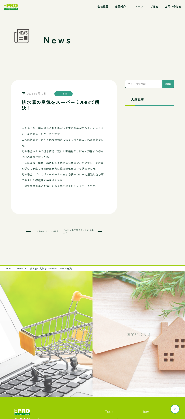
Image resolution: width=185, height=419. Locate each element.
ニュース (138, 6)
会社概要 (102, 6)
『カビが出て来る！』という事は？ (78, 231)
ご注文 (154, 6)
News (20, 268)
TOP (8, 268)
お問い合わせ (173, 6)
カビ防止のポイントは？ (46, 231)
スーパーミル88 (56, 174)
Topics (63, 93)
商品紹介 (120, 6)
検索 (168, 84)
